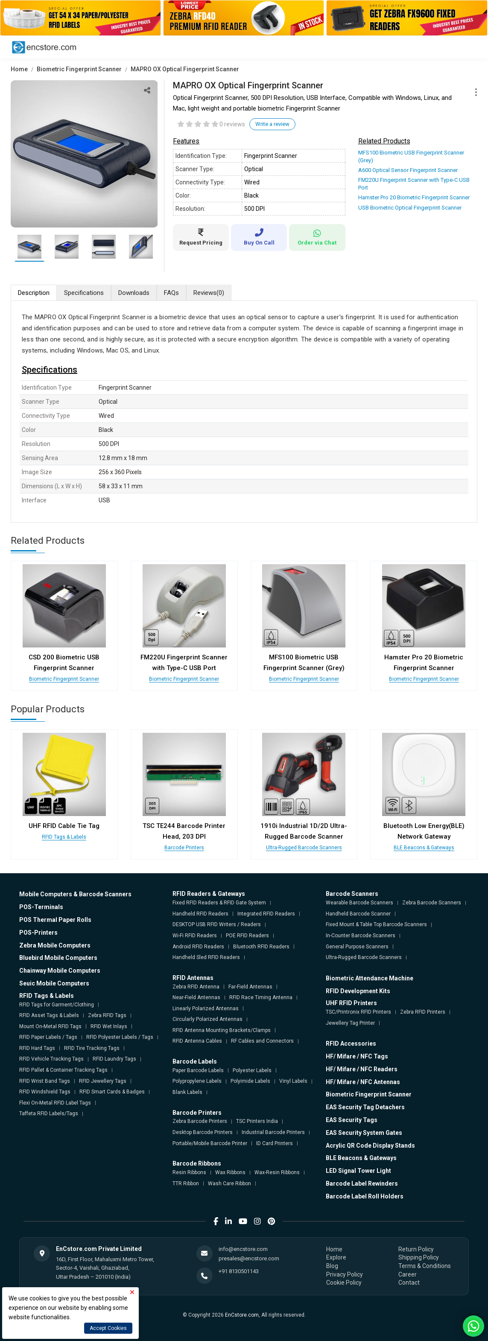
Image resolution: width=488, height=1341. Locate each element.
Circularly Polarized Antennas (207, 1019)
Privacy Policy (344, 1274)
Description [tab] (34, 293)
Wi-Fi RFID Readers (194, 936)
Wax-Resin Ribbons (277, 1172)
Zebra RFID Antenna (195, 987)
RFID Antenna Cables (197, 1041)
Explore (336, 1257)
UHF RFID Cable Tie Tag (64, 826)
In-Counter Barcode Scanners (360, 936)
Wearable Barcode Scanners (359, 903)
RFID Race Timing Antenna (260, 997)
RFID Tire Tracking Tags (92, 1048)
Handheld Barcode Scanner (358, 914)
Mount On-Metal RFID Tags (50, 1026)
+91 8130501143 (239, 1271)
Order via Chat (317, 237)
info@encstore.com (243, 1249)
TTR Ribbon (185, 1183)
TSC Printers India (257, 1121)
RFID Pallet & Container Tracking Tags (63, 1070)
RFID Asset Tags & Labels (49, 1015)
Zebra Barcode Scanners (431, 903)
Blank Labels (187, 1092)
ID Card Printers (274, 1143)
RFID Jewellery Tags (102, 1081)
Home (19, 69)
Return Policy (416, 1249)
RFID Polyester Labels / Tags (119, 1037)
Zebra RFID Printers (422, 1012)
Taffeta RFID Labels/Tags (48, 1114)
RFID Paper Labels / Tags (48, 1037)
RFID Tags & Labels (64, 837)
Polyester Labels (252, 1070)
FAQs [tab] (171, 293)
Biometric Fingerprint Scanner (79, 69)
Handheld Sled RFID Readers (206, 957)
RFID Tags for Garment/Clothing (56, 1005)
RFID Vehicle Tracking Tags (51, 1059)
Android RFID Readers (198, 947)
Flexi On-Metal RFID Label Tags (55, 1103)
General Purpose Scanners (357, 947)
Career (407, 1274)
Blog (332, 1265)
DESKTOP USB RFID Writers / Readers (216, 924)
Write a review (272, 124)
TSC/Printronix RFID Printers (358, 1012)
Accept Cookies (108, 1328)
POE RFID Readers (247, 936)
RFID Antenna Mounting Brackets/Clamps (221, 1030)
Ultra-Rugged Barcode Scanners (304, 848)
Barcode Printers (184, 848)
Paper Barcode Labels (198, 1070)
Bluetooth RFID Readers (261, 947)
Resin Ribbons (189, 1172)
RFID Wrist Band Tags (44, 1081)
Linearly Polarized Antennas (205, 1009)
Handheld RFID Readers (200, 914)
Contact (409, 1282)
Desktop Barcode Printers (202, 1132)
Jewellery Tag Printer (350, 1023)
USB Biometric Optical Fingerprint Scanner (410, 207)
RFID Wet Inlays (109, 1026)
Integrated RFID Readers (266, 914)
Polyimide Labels (250, 1081)
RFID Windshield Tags (44, 1092)
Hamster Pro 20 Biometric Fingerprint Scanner (414, 197)
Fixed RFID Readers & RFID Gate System (219, 903)
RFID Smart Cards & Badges (112, 1092)
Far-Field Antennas (250, 987)
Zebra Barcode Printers (199, 1121)
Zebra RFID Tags (107, 1015)
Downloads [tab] (133, 293)
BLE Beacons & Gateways (424, 848)
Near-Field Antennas (196, 997)
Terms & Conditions (424, 1265)
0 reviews (232, 124)
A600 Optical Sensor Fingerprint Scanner (408, 170)
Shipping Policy (418, 1257)
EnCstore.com (242, 1315)
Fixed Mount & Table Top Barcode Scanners (376, 924)
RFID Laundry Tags (114, 1059)
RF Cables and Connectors (262, 1041)
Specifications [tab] (84, 293)
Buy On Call (259, 237)
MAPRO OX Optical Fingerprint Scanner (185, 69)
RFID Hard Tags (37, 1048)
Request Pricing (201, 237)
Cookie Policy (344, 1282)
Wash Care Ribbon (229, 1183)
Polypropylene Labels (197, 1081)
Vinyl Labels (293, 1081)
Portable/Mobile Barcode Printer (209, 1143)
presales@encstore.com (249, 1258)
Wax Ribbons (230, 1172)
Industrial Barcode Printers (273, 1132)
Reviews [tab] (208, 293)
